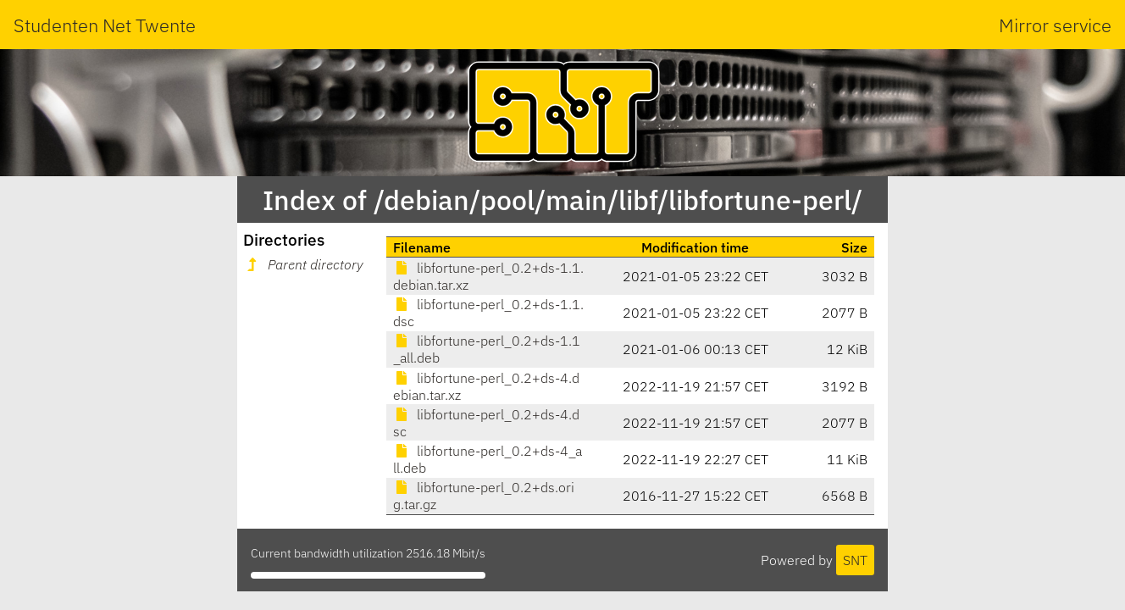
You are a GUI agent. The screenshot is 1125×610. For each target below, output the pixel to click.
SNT (855, 560)
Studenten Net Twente (105, 25)
